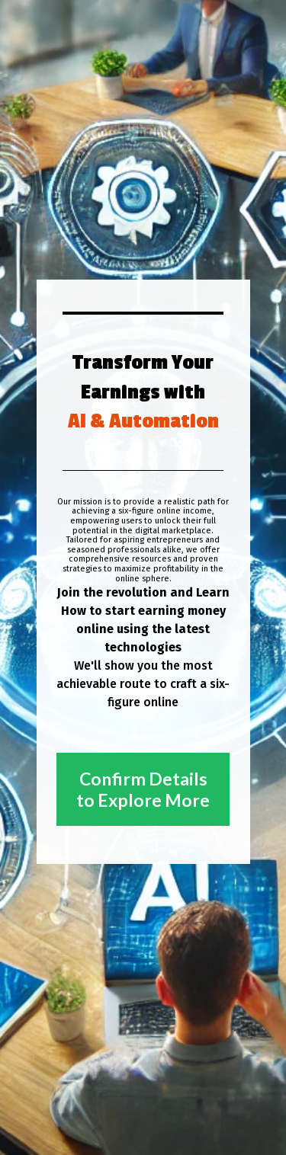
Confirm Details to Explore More (143, 789)
